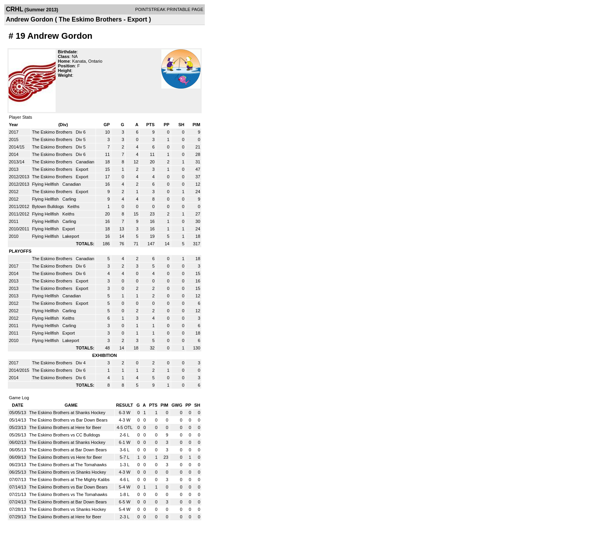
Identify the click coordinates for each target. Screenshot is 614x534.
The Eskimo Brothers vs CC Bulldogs (64, 435)
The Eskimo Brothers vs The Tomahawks (68, 494)
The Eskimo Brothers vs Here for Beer (65, 457)
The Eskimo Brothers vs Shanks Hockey (67, 472)
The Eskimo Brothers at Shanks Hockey (67, 412)
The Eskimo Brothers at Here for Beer (65, 427)
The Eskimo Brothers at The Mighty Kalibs (69, 479)
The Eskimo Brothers (53, 132)
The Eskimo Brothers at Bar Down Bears (68, 449)
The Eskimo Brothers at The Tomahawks (68, 464)
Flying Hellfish (46, 184)
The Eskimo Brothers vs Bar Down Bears (68, 420)
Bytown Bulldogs (48, 206)
